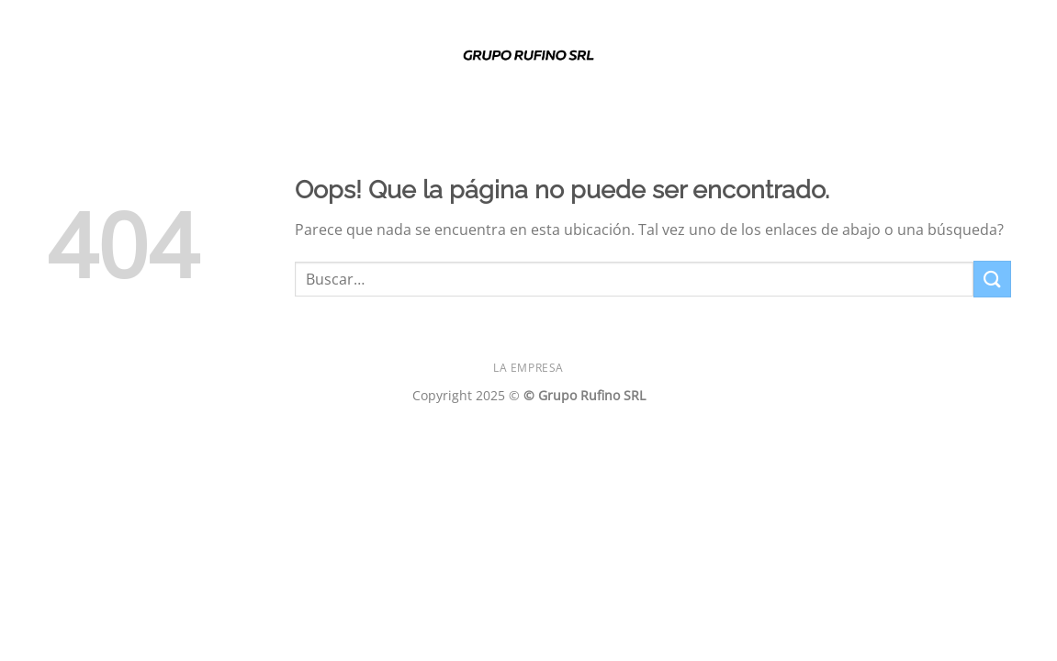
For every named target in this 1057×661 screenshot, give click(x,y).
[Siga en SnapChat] (950, 58)
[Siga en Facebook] (902, 58)
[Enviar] (991, 279)
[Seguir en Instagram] (926, 58)
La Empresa (528, 367)
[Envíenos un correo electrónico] (998, 58)
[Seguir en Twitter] (974, 58)
